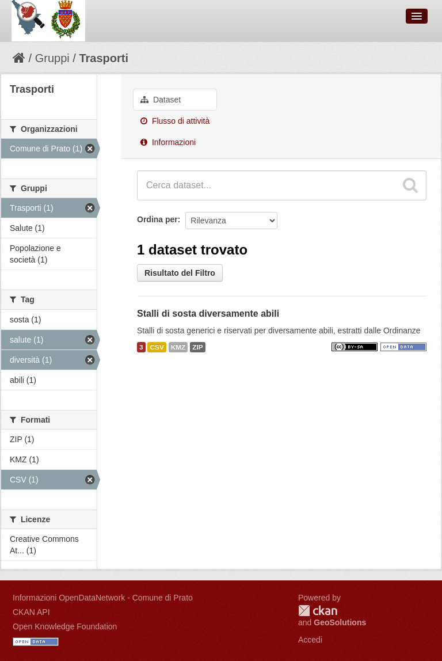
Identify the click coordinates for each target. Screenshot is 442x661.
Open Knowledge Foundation (65, 626)
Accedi (310, 639)
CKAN (317, 611)
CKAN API (31, 612)
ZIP (197, 347)
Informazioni (168, 142)
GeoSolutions (340, 622)
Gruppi (52, 58)
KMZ (178, 347)
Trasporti (103, 58)
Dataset (160, 99)
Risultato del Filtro (179, 273)
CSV (156, 347)
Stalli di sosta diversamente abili (208, 313)
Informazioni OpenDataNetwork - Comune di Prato (103, 597)
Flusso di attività (174, 121)
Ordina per (157, 219)
